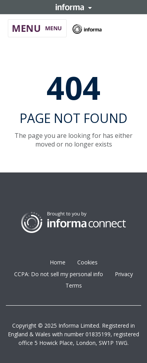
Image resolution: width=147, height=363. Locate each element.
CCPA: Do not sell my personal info (58, 274)
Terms (73, 285)
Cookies (87, 262)
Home (57, 262)
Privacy (124, 274)
